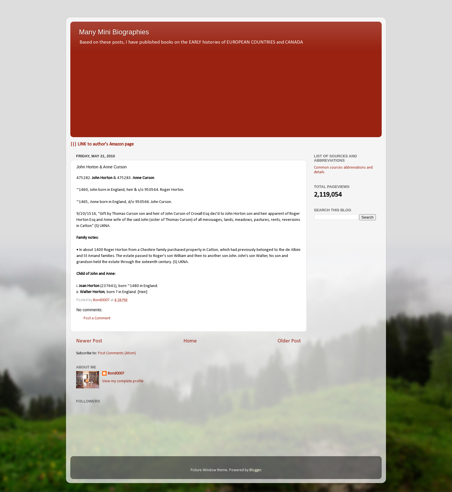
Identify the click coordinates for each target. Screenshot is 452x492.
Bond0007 (116, 373)
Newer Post (89, 341)
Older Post (289, 341)
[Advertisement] (226, 89)
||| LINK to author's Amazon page (102, 144)
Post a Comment (97, 318)
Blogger (255, 470)
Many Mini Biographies (114, 32)
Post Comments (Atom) (117, 353)
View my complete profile (123, 381)
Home (190, 341)
